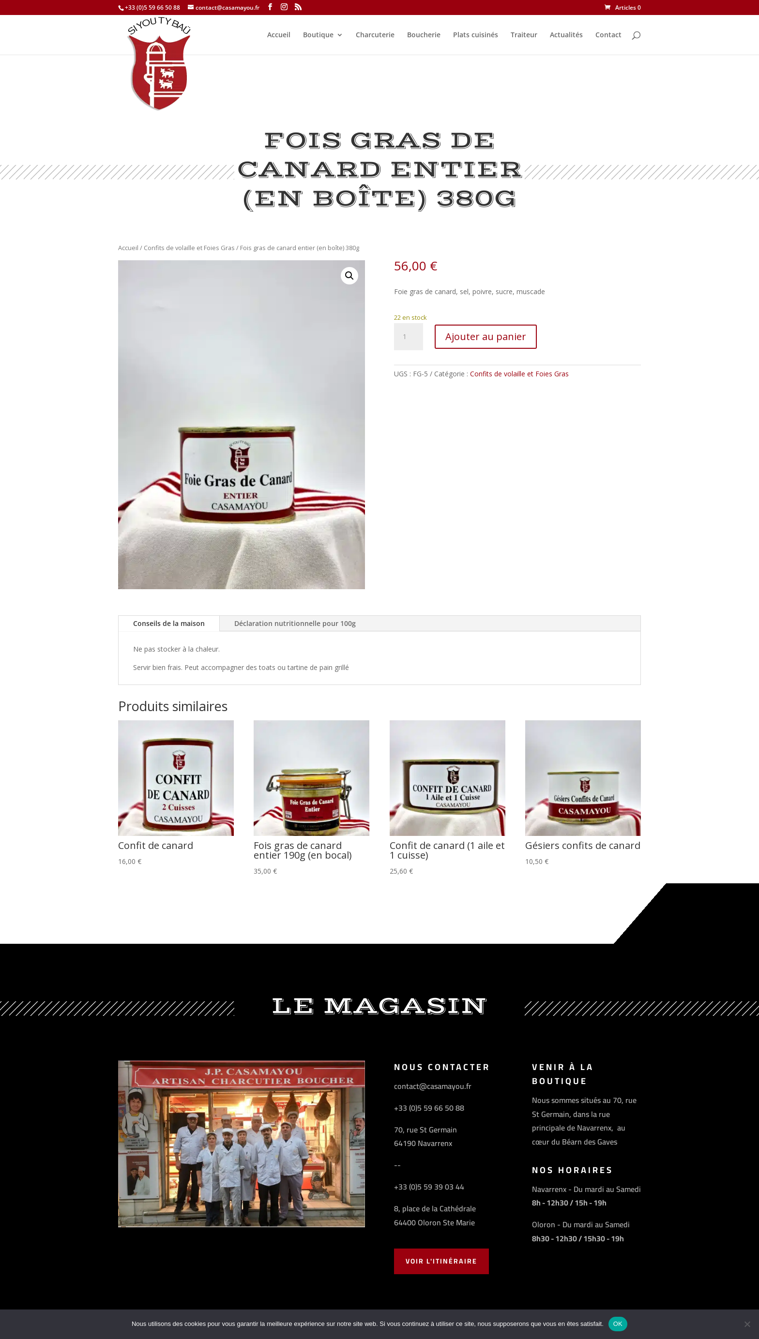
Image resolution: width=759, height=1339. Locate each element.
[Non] (747, 1324)
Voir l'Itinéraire (441, 1261)
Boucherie (423, 35)
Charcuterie (375, 35)
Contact (608, 35)
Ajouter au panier (485, 336)
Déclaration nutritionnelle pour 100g (295, 623)
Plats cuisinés (475, 35)
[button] (349, 275)
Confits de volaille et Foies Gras (189, 247)
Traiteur (524, 35)
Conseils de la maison (169, 623)
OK (617, 1323)
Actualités (566, 35)
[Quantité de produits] (408, 336)
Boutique (318, 35)
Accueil (278, 35)
